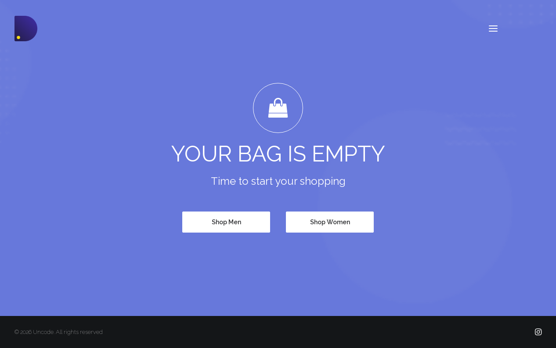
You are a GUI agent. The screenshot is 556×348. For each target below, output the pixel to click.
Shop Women (330, 222)
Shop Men (226, 222)
